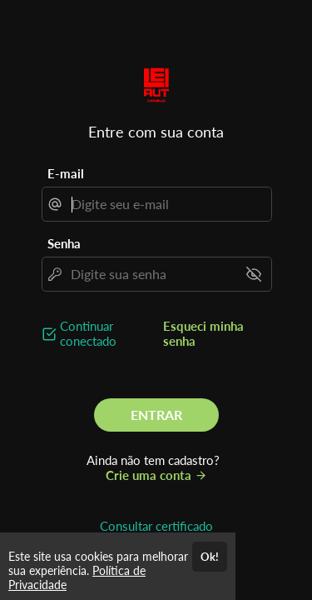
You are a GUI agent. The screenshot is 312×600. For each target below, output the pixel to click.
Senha (64, 243)
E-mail (65, 173)
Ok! (210, 556)
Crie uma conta (156, 475)
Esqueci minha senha (203, 333)
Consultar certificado (156, 525)
